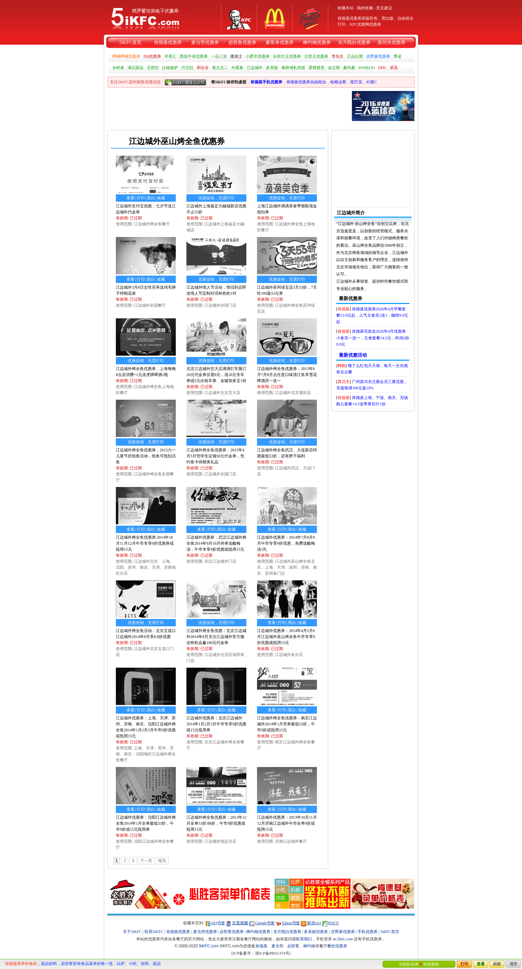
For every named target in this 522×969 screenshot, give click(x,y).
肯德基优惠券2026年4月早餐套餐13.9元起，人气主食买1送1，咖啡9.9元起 (372, 315)
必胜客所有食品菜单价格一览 (87, 963)
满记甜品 (135, 67)
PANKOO (367, 67)
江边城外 (255, 67)
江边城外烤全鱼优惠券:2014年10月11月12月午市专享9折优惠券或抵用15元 (145, 543)
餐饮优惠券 (337, 946)
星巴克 (356, 82)
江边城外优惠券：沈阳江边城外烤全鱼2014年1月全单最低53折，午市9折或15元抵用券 (146, 823)
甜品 (157, 963)
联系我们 (304, 939)
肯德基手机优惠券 (266, 82)
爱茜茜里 (317, 67)
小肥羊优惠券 (258, 56)
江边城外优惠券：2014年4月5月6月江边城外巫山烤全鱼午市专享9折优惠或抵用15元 (286, 636)
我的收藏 (365, 8)
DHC (382, 67)
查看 (481, 964)
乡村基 (118, 67)
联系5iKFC (153, 931)
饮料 (145, 963)
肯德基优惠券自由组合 (306, 82)
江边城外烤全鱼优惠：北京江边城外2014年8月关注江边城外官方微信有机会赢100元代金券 (216, 636)
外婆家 (237, 67)
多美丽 (272, 67)
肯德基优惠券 (168, 42)
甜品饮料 (49, 963)
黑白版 (387, 18)
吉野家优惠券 (378, 56)
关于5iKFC (132, 931)
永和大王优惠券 (287, 56)
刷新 (497, 964)
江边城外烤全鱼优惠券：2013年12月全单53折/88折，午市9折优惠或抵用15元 (216, 823)
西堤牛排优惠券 (194, 56)
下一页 (146, 860)
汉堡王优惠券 (316, 56)
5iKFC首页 (130, 42)
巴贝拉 (187, 67)
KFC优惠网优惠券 (365, 24)
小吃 (133, 963)
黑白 (151, 198)
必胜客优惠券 (242, 42)
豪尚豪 (349, 67)
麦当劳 (277, 946)
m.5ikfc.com (343, 939)
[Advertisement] (261, 125)
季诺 (397, 56)
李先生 (338, 56)
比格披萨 (170, 67)
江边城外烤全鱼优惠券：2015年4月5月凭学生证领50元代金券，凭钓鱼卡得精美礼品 (215, 456)
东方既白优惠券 (354, 42)
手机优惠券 (368, 931)
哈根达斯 (338, 82)
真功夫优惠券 (391, 42)
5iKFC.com (208, 946)
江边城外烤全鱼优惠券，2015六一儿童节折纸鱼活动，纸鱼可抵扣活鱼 (146, 456)
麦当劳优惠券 (205, 42)
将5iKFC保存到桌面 (229, 82)
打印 (464, 964)
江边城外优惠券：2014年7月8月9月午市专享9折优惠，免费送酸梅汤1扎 (286, 543)
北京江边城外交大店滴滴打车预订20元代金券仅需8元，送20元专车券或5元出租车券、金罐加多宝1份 (216, 374)
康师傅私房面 (293, 67)
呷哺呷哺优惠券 (126, 56)
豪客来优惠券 (280, 42)
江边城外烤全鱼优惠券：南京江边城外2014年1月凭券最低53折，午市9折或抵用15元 (287, 724)
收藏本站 (346, 8)
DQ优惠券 (152, 56)
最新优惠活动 (353, 355)
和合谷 (203, 67)
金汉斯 (334, 67)
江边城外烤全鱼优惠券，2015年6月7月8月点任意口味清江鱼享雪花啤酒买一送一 (287, 374)
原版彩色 (370, 18)
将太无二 (220, 67)
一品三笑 (219, 56)
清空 (513, 964)
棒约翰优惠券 (317, 42)
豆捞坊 (153, 67)
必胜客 (293, 946)
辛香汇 (170, 56)
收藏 (161, 198)
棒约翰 (309, 946)
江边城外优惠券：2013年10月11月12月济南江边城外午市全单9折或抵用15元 (287, 823)
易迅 (394, 67)
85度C (371, 82)
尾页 (162, 860)
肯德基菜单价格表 (21, 963)
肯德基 (344, 309)
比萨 (121, 963)
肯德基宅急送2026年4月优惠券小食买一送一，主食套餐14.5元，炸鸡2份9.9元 (372, 337)
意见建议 (384, 8)
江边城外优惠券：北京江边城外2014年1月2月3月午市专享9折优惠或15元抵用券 (216, 724)
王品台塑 (355, 56)
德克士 (236, 56)
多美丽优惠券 (316, 931)
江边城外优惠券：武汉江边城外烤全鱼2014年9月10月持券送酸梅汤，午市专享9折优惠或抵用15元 (216, 543)
